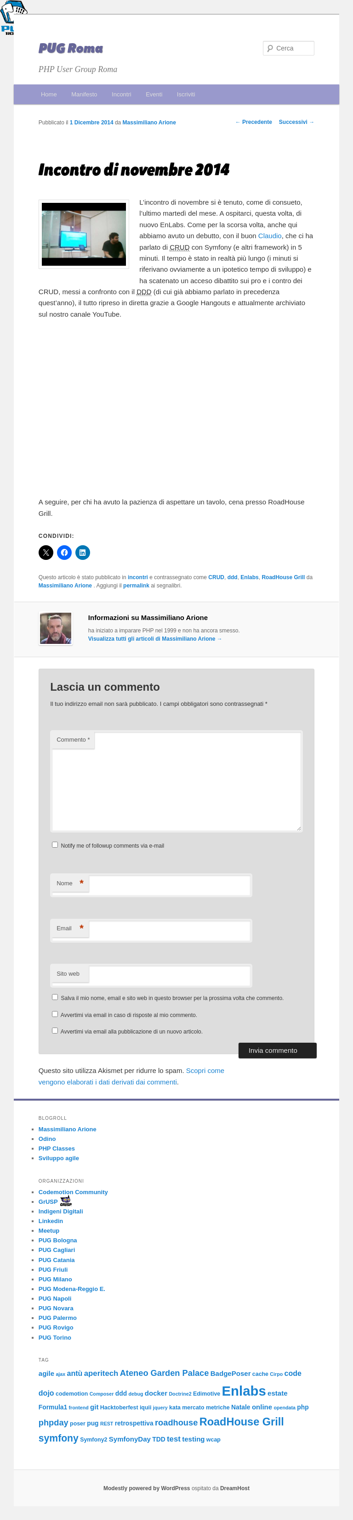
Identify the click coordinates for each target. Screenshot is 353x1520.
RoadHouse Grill (283, 577)
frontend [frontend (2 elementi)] (79, 1407)
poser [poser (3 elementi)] (77, 1423)
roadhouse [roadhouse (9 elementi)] (176, 1422)
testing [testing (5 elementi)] (193, 1439)
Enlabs (249, 577)
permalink (136, 585)
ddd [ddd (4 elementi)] (121, 1393)
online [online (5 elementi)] (262, 1407)
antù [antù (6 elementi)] (75, 1373)
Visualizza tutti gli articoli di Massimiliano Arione (155, 639)
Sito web (68, 973)
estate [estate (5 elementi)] (277, 1393)
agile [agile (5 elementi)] (46, 1373)
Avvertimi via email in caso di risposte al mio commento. (129, 1015)
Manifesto (84, 94)
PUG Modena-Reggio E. (72, 1288)
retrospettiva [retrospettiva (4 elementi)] (134, 1423)
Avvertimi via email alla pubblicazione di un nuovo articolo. (132, 1031)
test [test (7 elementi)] (174, 1439)
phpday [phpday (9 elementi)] (53, 1422)
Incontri (121, 94)
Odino (47, 1138)
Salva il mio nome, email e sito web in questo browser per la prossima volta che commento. (172, 998)
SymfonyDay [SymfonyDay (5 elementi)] (130, 1439)
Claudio (270, 236)
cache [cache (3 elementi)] (260, 1374)
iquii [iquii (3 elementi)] (146, 1407)
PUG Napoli (55, 1298)
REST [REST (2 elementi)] (106, 1423)
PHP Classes (57, 1148)
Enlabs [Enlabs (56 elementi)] (244, 1390)
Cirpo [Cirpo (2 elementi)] (276, 1374)
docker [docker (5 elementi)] (156, 1393)
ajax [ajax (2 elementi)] (60, 1374)
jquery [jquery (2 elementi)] (160, 1407)
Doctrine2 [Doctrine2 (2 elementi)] (180, 1394)
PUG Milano (55, 1279)
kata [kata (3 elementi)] (175, 1407)
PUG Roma (71, 48)
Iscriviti (186, 94)
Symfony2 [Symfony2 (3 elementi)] (93, 1439)
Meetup (49, 1230)
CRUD (216, 577)
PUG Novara (56, 1308)
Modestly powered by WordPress (147, 1488)
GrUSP (48, 1201)
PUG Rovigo (56, 1327)
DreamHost (235, 1488)
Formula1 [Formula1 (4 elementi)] (53, 1407)
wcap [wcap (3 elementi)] (213, 1439)
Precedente (253, 122)
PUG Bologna (58, 1240)
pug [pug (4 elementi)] (92, 1423)
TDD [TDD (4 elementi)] (158, 1439)
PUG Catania (57, 1260)
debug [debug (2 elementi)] (135, 1394)
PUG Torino (55, 1337)
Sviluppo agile (59, 1158)
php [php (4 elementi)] (302, 1407)
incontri (138, 577)
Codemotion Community (73, 1192)
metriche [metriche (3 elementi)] (218, 1407)
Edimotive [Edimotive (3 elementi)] (206, 1394)
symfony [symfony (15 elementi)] (59, 1438)
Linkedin (51, 1221)
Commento (73, 739)
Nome (70, 883)
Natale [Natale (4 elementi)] (241, 1407)
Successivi (296, 122)
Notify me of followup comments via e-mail (113, 846)
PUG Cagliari (57, 1249)
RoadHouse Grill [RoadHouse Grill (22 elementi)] (241, 1422)
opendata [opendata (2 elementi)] (285, 1407)
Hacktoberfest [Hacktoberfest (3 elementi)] (119, 1407)
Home (49, 94)
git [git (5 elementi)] (94, 1407)
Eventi (154, 94)
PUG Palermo (58, 1317)
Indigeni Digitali (61, 1211)
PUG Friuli (53, 1269)
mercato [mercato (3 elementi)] (193, 1407)
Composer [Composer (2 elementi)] (102, 1394)
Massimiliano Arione (149, 122)
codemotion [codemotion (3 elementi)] (72, 1394)
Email (70, 928)
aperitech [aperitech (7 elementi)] (101, 1373)
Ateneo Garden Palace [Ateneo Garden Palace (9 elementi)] (164, 1373)
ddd (233, 577)
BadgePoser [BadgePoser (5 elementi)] (231, 1373)
